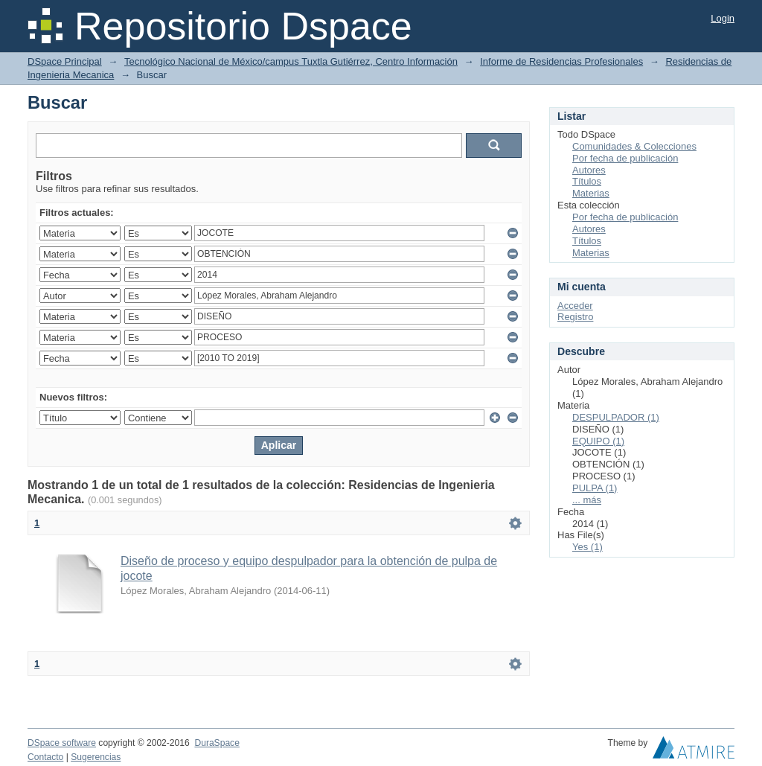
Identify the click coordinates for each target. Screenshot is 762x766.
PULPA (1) (594, 488)
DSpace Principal (65, 61)
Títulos (586, 181)
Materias (590, 193)
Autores (589, 170)
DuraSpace (216, 743)
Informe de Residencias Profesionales (561, 61)
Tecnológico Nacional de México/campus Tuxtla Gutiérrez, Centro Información (291, 61)
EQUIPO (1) (598, 441)
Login (722, 18)
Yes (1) (587, 546)
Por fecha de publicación (625, 158)
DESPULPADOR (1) (615, 417)
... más (586, 499)
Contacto (45, 757)
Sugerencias (96, 757)
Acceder (575, 305)
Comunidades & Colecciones (634, 146)
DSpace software (62, 743)
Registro (575, 316)
